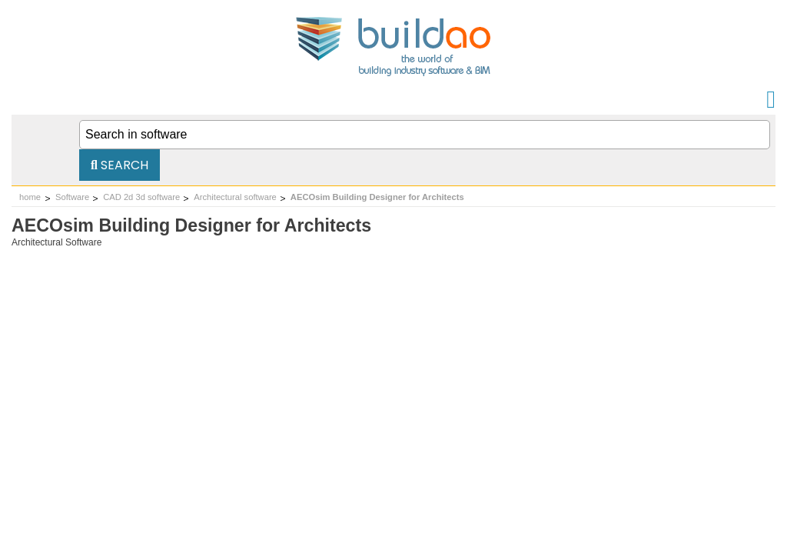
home (30, 197)
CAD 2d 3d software (141, 197)
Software (72, 197)
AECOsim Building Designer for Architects (377, 197)
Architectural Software (56, 242)
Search (119, 165)
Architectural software (235, 197)
